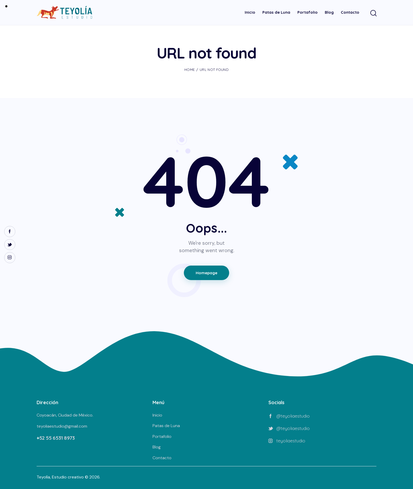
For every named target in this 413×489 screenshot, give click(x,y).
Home (189, 69)
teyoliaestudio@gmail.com (62, 426)
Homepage (206, 272)
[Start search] (373, 13)
